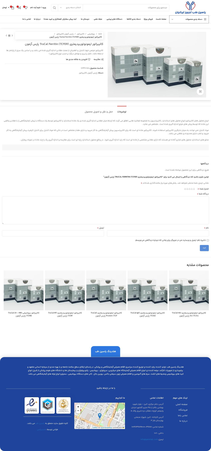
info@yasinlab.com (149, 439)
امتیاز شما (203, 189)
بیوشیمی (91, 34)
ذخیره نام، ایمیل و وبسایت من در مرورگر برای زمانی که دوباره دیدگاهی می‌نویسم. (170, 240)
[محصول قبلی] (12, 35)
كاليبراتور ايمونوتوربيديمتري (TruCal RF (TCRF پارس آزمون (65, 314)
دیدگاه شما (203, 194)
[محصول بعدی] (6, 35)
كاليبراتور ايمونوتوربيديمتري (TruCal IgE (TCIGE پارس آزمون (147, 314)
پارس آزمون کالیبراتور (65, 34)
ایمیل (100, 228)
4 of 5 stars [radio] (187, 189)
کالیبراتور (80, 34)
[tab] (121, 110)
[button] (100, 416)
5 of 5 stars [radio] (185, 189)
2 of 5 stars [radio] (192, 189)
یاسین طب (40, 423)
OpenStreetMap (106, 427)
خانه (100, 34)
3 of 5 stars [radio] (189, 189)
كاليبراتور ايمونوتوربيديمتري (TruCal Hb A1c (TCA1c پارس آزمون (189, 314)
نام (206, 228)
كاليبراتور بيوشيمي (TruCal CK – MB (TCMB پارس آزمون (23, 314)
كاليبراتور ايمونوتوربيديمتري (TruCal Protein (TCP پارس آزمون (106, 314)
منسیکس (41, 429)
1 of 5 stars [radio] (194, 189)
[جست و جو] (110, 7)
